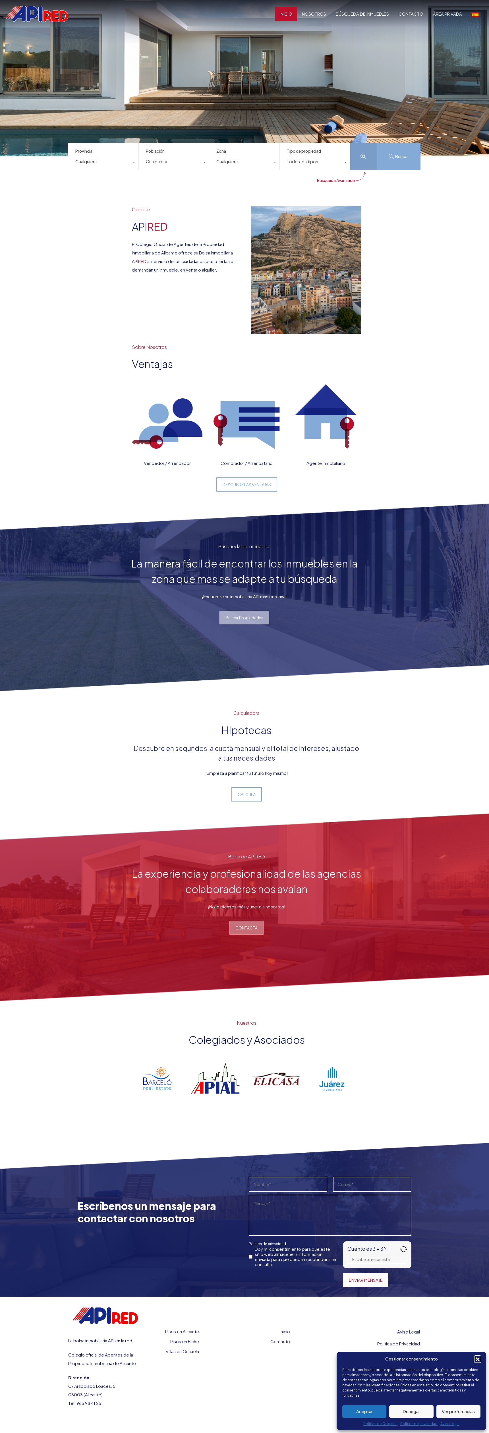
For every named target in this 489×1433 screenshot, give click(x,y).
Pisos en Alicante (182, 1331)
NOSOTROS (314, 13)
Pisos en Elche (184, 1341)
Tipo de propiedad (304, 151)
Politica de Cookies (380, 1424)
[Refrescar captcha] (403, 1249)
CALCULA (247, 794)
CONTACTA (246, 927)
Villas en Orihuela (182, 1351)
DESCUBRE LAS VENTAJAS (247, 484)
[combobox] (103, 163)
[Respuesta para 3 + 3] (377, 1259)
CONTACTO (411, 13)
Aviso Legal (449, 1424)
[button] (477, 1359)
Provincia (83, 151)
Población (155, 151)
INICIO (286, 13)
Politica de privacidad (267, 1244)
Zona (221, 151)
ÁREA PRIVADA (447, 13)
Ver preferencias (458, 1411)
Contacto (280, 1341)
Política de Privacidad (398, 1343)
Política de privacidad (419, 1424)
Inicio (285, 1331)
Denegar (411, 1411)
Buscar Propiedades (244, 617)
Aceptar (364, 1411)
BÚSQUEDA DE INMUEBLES (362, 13)
